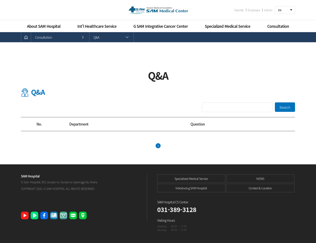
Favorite (239, 10)
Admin (268, 10)
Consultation (278, 26)
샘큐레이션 (63, 215)
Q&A (96, 37)
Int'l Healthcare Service (96, 26)
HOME (26, 37)
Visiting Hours (166, 220)
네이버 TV (34, 215)
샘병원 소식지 (54, 215)
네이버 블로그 (73, 215)
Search (285, 107)
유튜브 (25, 215)
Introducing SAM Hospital (191, 188)
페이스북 (44, 215)
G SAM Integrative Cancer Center (160, 26)
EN (279, 10)
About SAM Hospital (43, 26)
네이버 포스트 (83, 215)
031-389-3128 (176, 209)
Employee (254, 10)
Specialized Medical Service (227, 26)
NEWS (260, 178)
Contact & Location (260, 188)
